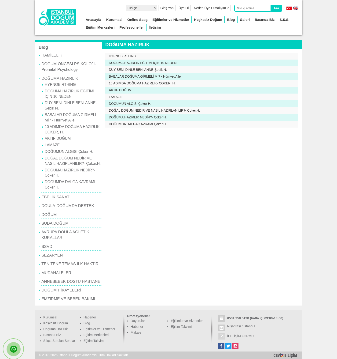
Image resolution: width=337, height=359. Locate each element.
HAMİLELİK (51, 55)
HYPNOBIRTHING (60, 85)
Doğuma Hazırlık (55, 329)
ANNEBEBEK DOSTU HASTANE (70, 281)
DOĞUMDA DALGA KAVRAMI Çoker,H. (138, 124)
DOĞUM (49, 214)
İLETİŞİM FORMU (240, 336)
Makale (136, 332)
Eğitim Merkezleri (100, 27)
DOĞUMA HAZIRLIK (59, 78)
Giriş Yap (166, 8)
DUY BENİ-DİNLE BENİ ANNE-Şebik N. (138, 70)
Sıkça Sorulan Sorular (59, 341)
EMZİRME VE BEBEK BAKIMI (68, 299)
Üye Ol (184, 8)
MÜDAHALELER (56, 273)
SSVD (46, 246)
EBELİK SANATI (55, 197)
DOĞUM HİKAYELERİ (61, 290)
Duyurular (138, 321)
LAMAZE (52, 145)
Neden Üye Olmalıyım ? (211, 8)
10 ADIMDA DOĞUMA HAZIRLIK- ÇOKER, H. (142, 83)
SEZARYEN (52, 255)
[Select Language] (141, 8)
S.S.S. (284, 20)
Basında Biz (265, 20)
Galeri (245, 20)
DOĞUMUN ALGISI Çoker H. (69, 152)
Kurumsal (114, 20)
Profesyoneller (131, 27)
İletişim (155, 27)
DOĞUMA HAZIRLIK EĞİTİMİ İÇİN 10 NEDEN (142, 63)
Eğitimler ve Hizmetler (171, 20)
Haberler (90, 317)
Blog (231, 20)
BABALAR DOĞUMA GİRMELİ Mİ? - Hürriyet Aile (145, 76)
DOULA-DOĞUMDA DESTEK (67, 206)
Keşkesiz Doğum (208, 20)
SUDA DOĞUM (55, 223)
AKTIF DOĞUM (58, 138)
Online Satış (137, 20)
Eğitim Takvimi (94, 341)
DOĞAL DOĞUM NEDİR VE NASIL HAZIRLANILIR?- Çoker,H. (154, 110)
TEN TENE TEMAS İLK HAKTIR (70, 264)
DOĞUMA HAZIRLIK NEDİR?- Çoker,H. (138, 117)
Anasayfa (93, 20)
